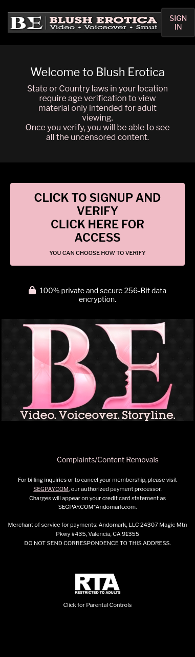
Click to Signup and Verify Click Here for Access (97, 223)
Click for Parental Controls (97, 590)
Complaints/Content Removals (108, 459)
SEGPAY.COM (51, 488)
